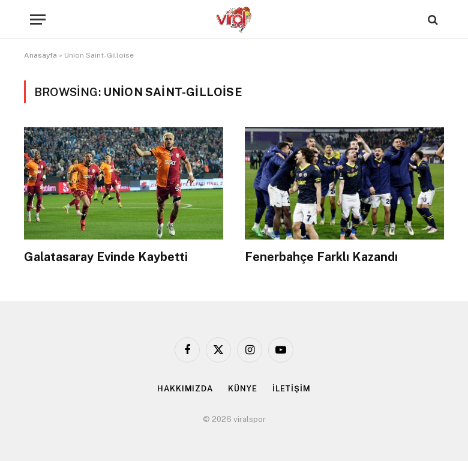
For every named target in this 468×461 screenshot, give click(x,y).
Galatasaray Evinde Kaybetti (106, 257)
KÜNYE (242, 388)
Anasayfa (40, 55)
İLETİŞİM (291, 388)
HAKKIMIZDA (185, 388)
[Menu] (38, 19)
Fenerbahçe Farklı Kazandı (321, 257)
